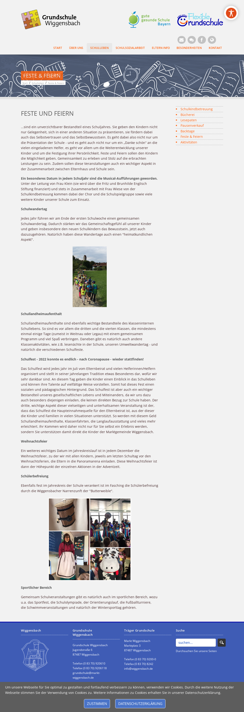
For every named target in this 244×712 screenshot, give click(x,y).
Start (57, 48)
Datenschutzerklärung (140, 703)
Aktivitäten (189, 142)
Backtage (188, 131)
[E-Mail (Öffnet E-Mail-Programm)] (181, 40)
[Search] (196, 643)
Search (222, 643)
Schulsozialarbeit (130, 48)
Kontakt (215, 48)
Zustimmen (97, 703)
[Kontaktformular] (192, 40)
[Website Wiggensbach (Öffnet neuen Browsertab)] (212, 40)
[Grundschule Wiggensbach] (53, 19)
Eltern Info (161, 48)
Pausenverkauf (192, 125)
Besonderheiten (189, 48)
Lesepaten (189, 120)
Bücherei (188, 114)
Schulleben (99, 48)
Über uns (76, 48)
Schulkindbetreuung (197, 109)
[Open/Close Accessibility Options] (231, 13)
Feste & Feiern (192, 136)
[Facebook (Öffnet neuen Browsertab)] (202, 40)
